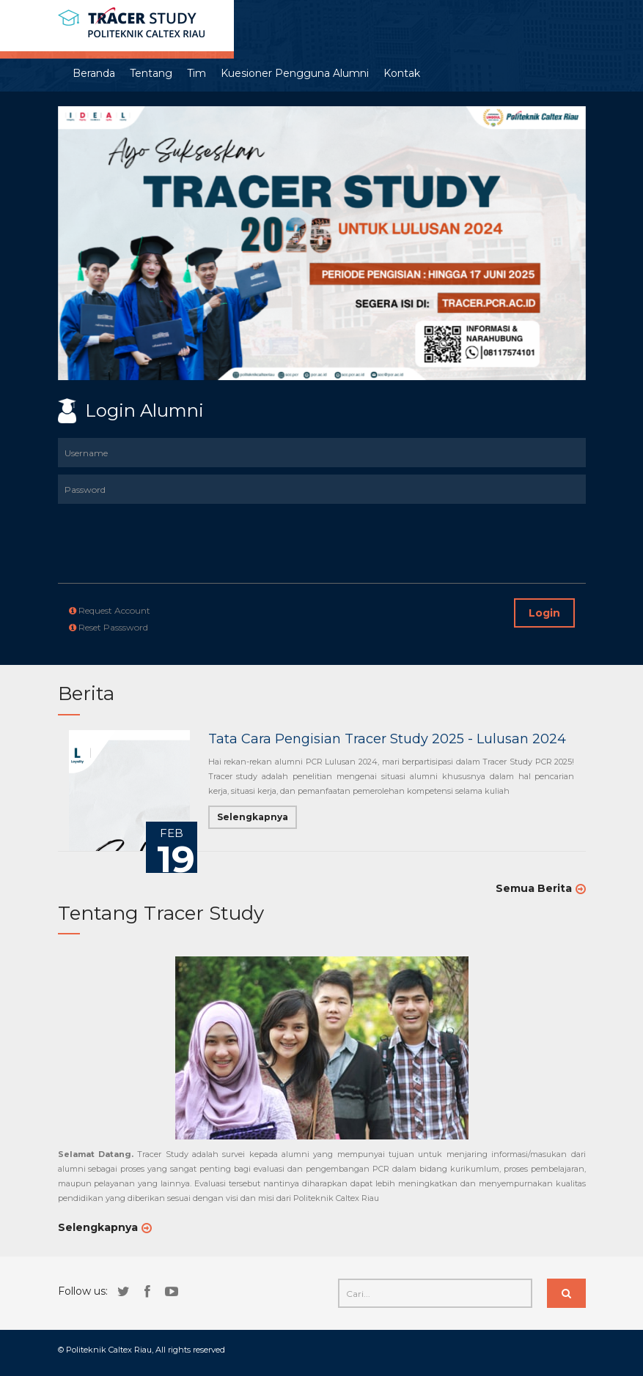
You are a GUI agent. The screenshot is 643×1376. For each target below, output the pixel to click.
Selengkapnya (252, 816)
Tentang (151, 73)
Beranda (94, 73)
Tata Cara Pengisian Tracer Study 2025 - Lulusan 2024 (387, 739)
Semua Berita (534, 888)
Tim (196, 73)
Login (544, 613)
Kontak (401, 73)
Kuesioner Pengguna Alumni (295, 73)
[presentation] (143, 533)
